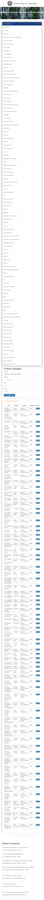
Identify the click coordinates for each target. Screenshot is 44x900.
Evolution (5, 189)
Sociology (5, 354)
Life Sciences (6, 249)
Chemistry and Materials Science (10, 91)
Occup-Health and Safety (9, 286)
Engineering (6, 155)
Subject (5, 371)
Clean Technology (7, 101)
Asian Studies (6, 27)
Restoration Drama (7, 330)
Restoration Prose (7, 333)
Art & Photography (7, 54)
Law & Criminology (7, 246)
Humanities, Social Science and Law (11, 236)
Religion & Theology (7, 327)
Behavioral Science (7, 57)
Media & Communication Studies (10, 269)
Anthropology (6, 47)
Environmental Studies (8, 175)
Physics (5, 296)
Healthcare (5, 222)
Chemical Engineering (8, 84)
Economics (5, 135)
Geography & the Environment (10, 215)
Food (4, 195)
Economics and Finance (8, 138)
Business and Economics (8, 71)
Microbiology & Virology (8, 276)
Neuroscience (6, 283)
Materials (5, 263)
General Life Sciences (8, 199)
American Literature (7, 40)
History (4, 226)
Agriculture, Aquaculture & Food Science (12, 37)
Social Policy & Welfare (8, 344)
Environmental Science (8, 172)
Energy (4, 152)
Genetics (5, 209)
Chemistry (5, 87)
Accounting (5, 30)
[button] (22, 374)
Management (6, 259)
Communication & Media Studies (10, 104)
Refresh (12, 395)
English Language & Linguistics (10, 165)
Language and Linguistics (9, 242)
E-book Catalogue (7, 23)
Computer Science (7, 108)
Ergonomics (6, 178)
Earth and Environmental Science (10, 125)
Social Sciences (6, 347)
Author (5, 388)
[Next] (33, 835)
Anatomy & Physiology (8, 44)
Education (5, 141)
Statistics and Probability (8, 357)
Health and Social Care (8, 219)
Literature (5, 256)
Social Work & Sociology (8, 350)
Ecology (5, 131)
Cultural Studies (6, 118)
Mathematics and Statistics (9, 266)
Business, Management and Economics (12, 77)
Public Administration (8, 323)
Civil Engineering (7, 94)
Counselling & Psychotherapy (10, 111)
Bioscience (5, 67)
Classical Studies (7, 98)
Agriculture (5, 34)
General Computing (7, 202)
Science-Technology (7, 340)
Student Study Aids (7, 360)
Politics (4, 310)
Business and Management (9, 74)
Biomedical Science (7, 64)
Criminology (6, 114)
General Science (7, 205)
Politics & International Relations (10, 313)
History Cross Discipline (8, 229)
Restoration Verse (7, 337)
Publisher (6, 377)
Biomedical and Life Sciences (9, 60)
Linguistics (5, 253)
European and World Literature (10, 182)
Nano (4, 280)
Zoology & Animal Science (9, 364)
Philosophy (5, 293)
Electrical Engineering (8, 148)
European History (7, 185)
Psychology (5, 320)
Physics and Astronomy (8, 300)
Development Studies (8, 121)
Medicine (5, 273)
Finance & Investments (8, 192)
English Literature (7, 168)
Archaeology (6, 50)
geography (5, 212)
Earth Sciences (6, 128)
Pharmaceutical (6, 290)
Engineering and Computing (9, 158)
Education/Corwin (7, 145)
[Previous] (10, 835)
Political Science (6, 307)
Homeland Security (7, 232)
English (4, 162)
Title (5, 383)
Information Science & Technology (11, 239)
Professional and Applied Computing (11, 317)
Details (37, 408)
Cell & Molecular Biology (8, 81)
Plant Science (6, 303)
